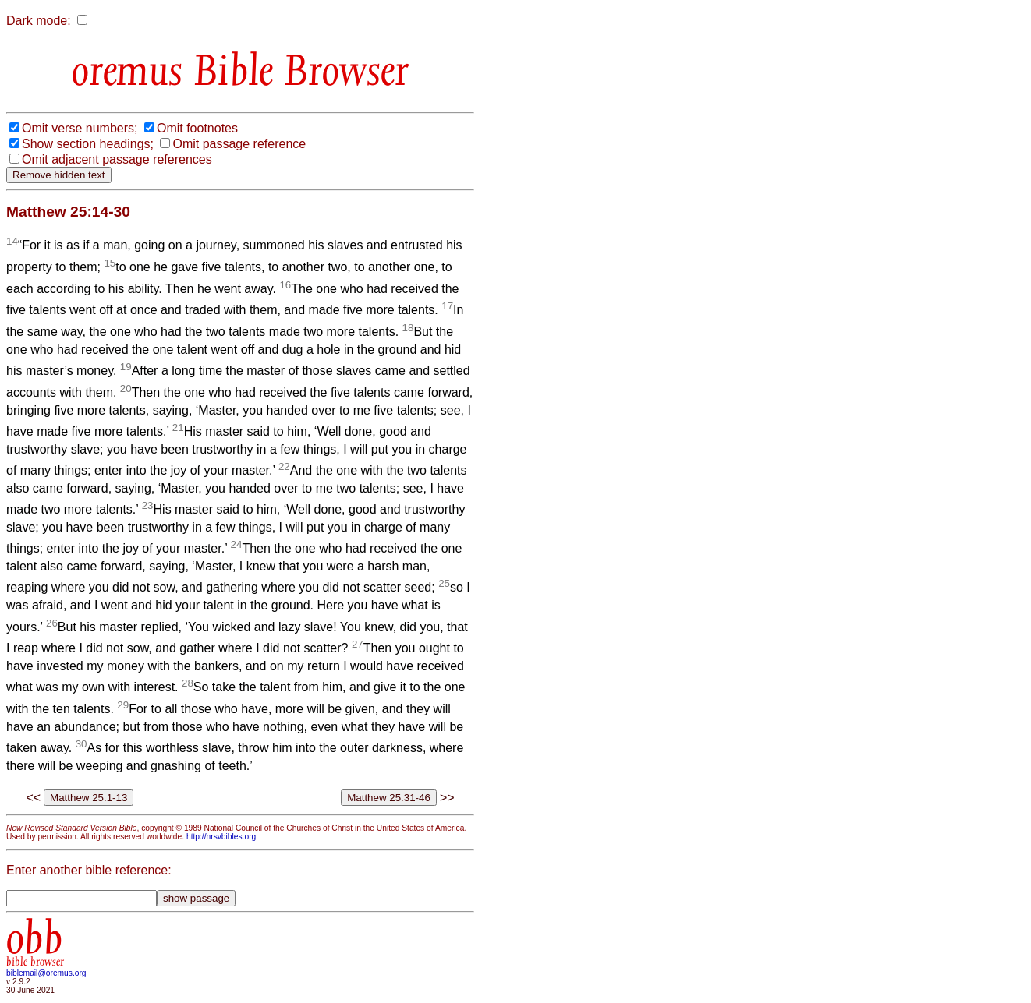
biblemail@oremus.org (46, 973)
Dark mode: (38, 20)
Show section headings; (88, 143)
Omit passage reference (239, 143)
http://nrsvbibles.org (221, 836)
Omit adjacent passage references (117, 159)
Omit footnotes (197, 128)
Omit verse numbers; (79, 128)
